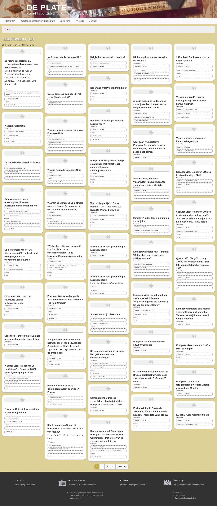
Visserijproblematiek (15, 126)
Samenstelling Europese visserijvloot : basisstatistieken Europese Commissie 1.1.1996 (106, 401)
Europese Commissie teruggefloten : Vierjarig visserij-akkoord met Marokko (193, 384)
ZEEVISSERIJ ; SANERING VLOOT (17, 378)
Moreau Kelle (53, 314)
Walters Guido (96, 456)
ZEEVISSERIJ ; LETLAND (14, 269)
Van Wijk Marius (97, 135)
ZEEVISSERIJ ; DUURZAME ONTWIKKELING (64, 66)
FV (6, 314)
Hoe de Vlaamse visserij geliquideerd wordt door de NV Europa (63, 388)
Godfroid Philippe (54, 364)
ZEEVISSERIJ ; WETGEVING (58, 449)
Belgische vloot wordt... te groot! (107, 57)
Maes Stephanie (54, 73)
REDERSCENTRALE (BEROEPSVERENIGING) (107, 450)
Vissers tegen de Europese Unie (64, 170)
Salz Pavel (95, 139)
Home (7, 29)
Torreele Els (53, 318)
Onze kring (65, 21)
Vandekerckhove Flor (56, 182)
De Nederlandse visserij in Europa (22, 162)
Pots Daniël (95, 373)
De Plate (47, 7)
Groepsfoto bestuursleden (185, 498)
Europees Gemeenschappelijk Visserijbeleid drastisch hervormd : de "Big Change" (65, 299)
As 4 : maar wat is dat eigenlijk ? (64, 57)
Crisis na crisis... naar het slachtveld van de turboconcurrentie (17, 299)
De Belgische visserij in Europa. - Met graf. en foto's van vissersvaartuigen (107, 354)
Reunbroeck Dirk (11, 105)
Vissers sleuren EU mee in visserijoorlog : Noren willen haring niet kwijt (191, 100)
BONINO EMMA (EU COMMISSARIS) (104, 215)
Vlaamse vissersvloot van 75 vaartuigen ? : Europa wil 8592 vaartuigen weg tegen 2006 (20, 369)
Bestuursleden (180, 495)
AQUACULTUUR (140, 70)
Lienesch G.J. (10, 178)
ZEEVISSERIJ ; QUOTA (142, 310)
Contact (92, 21)
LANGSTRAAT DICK (141, 121)
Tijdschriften (9, 21)
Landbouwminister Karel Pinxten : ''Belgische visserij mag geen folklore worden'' (151, 255)
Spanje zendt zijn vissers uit (105, 314)
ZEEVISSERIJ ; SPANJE (100, 323)
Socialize (19, 480)
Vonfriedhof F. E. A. (55, 404)
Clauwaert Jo (10, 431)
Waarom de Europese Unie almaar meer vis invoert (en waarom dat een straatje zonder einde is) (65, 206)
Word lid (80, 21)
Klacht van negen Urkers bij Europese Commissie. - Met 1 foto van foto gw (65, 428)
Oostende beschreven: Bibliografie (38, 21)
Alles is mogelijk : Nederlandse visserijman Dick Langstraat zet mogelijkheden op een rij (149, 104)
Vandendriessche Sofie (13, 221)
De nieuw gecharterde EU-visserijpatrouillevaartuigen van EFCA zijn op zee (21, 64)
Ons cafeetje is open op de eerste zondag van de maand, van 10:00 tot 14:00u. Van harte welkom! (86, 495)
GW (7, 275)
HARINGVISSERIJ (184, 117)
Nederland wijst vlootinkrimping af (108, 88)
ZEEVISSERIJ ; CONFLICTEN (187, 109)
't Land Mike (10, 228)
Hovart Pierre (10, 141)
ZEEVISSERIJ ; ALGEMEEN (15, 131)
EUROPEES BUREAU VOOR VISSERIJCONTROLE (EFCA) (22, 94)
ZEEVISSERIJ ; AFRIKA (56, 139)
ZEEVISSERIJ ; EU (12, 98)
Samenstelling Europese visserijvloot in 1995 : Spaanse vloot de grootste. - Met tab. (149, 181)
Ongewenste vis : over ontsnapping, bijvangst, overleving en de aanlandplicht (20, 202)
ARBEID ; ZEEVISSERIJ (14, 421)
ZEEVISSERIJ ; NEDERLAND (15, 168)
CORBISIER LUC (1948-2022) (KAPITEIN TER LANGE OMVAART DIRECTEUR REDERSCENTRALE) (64, 267)
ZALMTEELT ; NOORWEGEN (144, 74)
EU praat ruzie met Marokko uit (192, 415)
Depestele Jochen (12, 225)
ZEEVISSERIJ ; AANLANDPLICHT (17, 211)
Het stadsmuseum (77, 480)
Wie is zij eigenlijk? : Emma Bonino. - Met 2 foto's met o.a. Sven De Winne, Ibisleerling (106, 206)
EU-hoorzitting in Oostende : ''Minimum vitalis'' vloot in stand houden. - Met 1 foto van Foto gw (150, 411)
